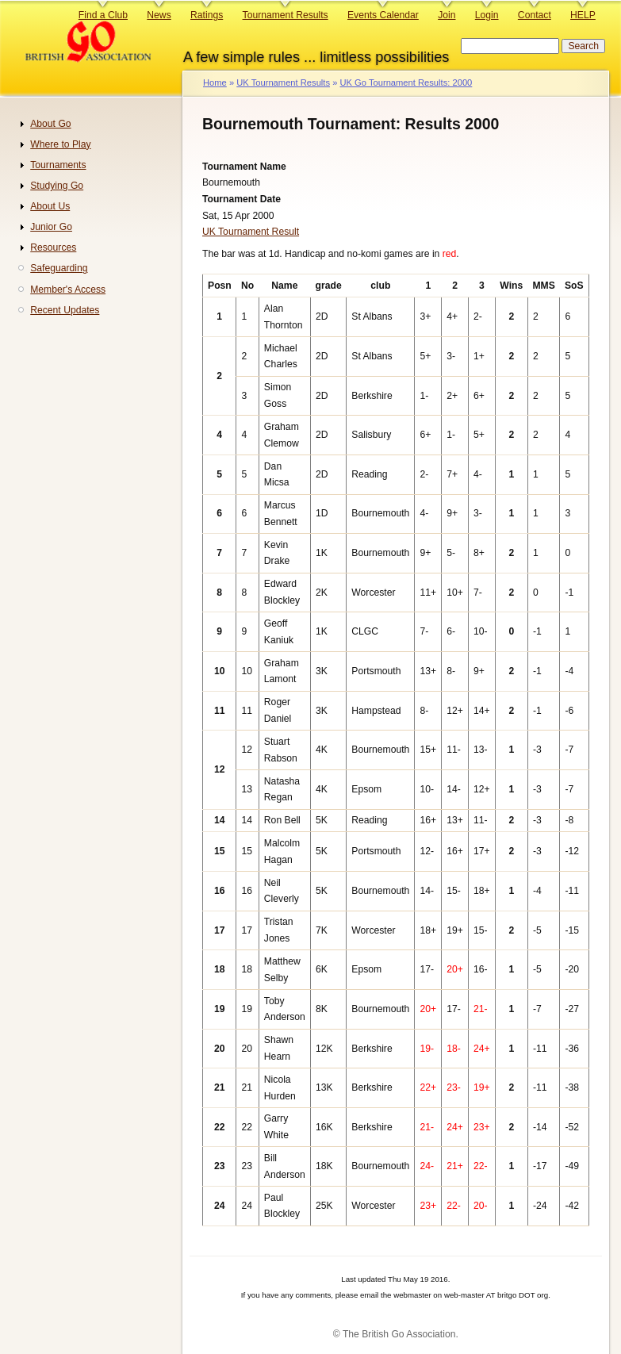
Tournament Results (285, 15)
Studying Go (56, 185)
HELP (583, 15)
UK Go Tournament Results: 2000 (405, 82)
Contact (534, 15)
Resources (53, 247)
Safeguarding (58, 268)
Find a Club (103, 15)
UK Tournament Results (283, 82)
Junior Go (51, 226)
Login (487, 15)
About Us (50, 206)
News (159, 15)
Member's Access (67, 289)
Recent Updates (64, 310)
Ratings (206, 15)
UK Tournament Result (250, 231)
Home (215, 82)
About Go (50, 123)
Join (446, 15)
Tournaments (58, 165)
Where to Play (60, 144)
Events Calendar (383, 15)
